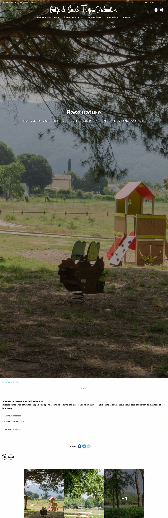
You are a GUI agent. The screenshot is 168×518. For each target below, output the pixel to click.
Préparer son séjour (71, 17)
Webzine (23, 2)
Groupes (5, 2)
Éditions (32, 2)
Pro (11, 2)
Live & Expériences (94, 17)
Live (16, 2)
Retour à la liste (10, 382)
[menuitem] (47, 17)
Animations (112, 17)
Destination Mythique (46, 17)
